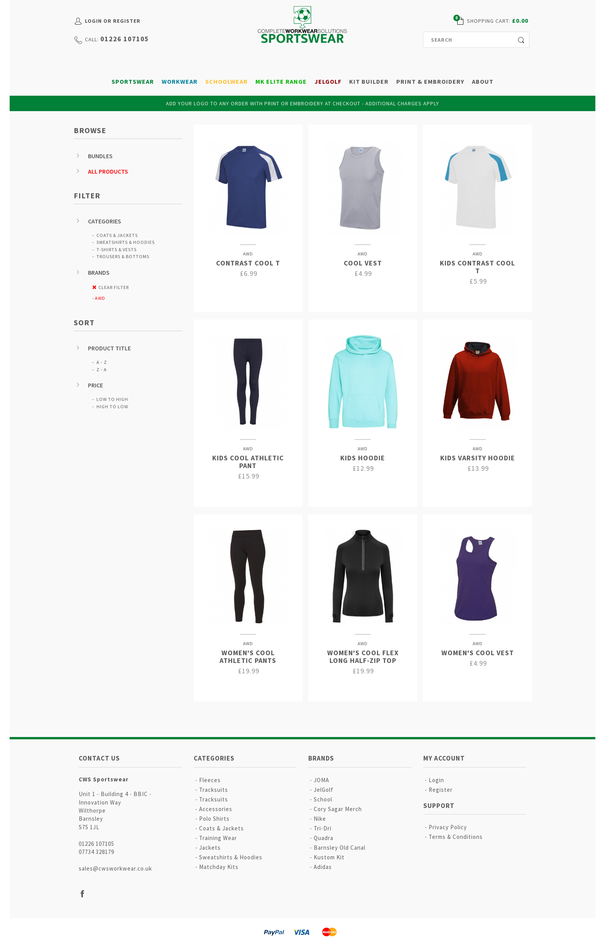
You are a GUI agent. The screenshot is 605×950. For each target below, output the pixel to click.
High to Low (112, 406)
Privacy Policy (448, 827)
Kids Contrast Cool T (477, 267)
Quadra (323, 838)
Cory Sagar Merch (338, 809)
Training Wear (218, 838)
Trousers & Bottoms (122, 256)
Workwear (180, 81)
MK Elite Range (281, 81)
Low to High (112, 399)
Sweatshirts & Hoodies (125, 242)
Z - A (101, 369)
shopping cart (488, 20)
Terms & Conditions (456, 836)
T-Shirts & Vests (116, 249)
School (323, 799)
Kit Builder (369, 81)
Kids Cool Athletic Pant (248, 461)
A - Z (101, 362)
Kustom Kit (329, 857)
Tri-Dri (322, 828)
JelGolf (327, 81)
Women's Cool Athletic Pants (248, 656)
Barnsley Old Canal (339, 847)
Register (441, 789)
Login (436, 780)
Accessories (215, 809)
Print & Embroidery (430, 81)
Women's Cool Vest (477, 652)
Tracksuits (213, 789)
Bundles (100, 156)
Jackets (210, 847)
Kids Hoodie (362, 457)
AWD (100, 298)
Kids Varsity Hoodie (477, 457)
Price (95, 385)
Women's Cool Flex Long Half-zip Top (363, 656)
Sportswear (133, 81)
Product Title (109, 348)
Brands (99, 272)
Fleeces (210, 780)
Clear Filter (113, 287)
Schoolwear (226, 81)
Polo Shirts (214, 818)
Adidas (323, 867)
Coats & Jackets (117, 235)
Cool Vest (363, 263)
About (482, 81)
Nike (320, 818)
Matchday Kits (218, 867)
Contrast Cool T (248, 263)
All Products (108, 171)
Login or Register (112, 20)
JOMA (321, 780)
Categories (104, 221)
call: (92, 39)
